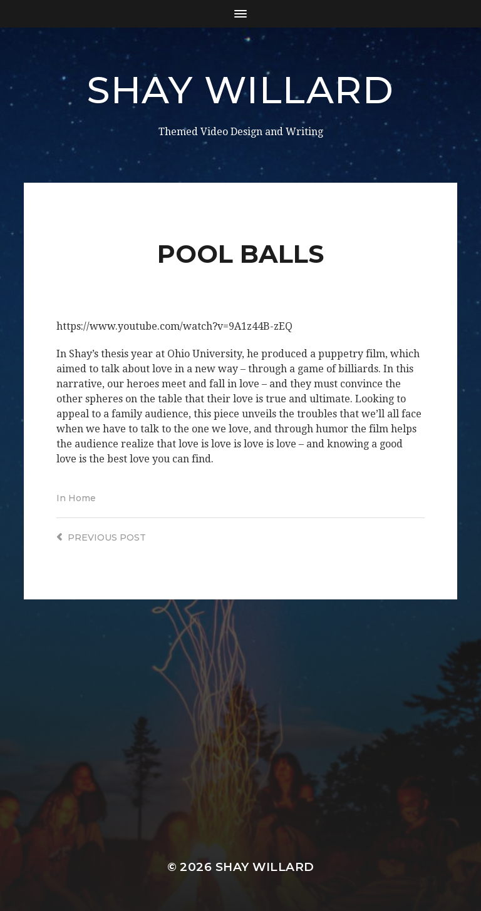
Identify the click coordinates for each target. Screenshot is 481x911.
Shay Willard (240, 90)
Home (82, 498)
